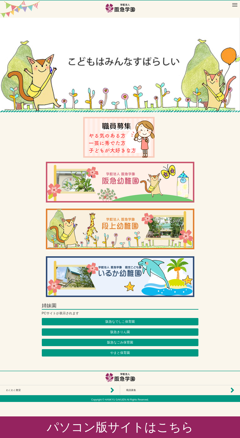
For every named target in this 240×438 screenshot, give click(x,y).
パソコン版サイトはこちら (120, 427)
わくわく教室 (13, 390)
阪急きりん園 (120, 332)
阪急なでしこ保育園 (120, 321)
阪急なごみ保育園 (120, 342)
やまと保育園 (120, 352)
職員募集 (131, 390)
